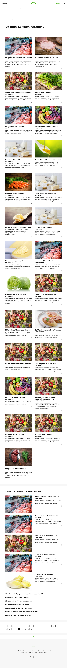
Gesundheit (25, 8)
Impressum (14, 650)
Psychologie (38, 8)
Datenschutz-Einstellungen (31, 652)
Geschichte (45, 8)
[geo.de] (33, 3)
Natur (12, 8)
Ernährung (31, 8)
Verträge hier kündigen (48, 650)
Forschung (18, 8)
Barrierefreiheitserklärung (24, 650)
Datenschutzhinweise (37, 650)
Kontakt (41, 652)
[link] (64, 3)
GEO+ (3, 8)
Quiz (51, 8)
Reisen (8, 8)
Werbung (21, 652)
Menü (4, 3)
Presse (46, 652)
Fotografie (55, 8)
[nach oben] (63, 647)
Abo (59, 3)
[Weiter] (64, 8)
